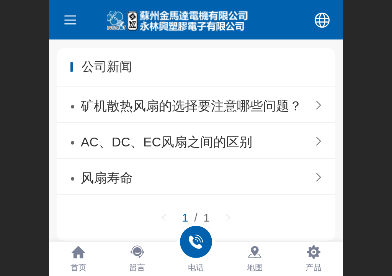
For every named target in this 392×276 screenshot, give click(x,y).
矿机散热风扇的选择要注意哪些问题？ (191, 106)
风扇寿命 (107, 178)
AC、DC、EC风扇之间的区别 (166, 142)
